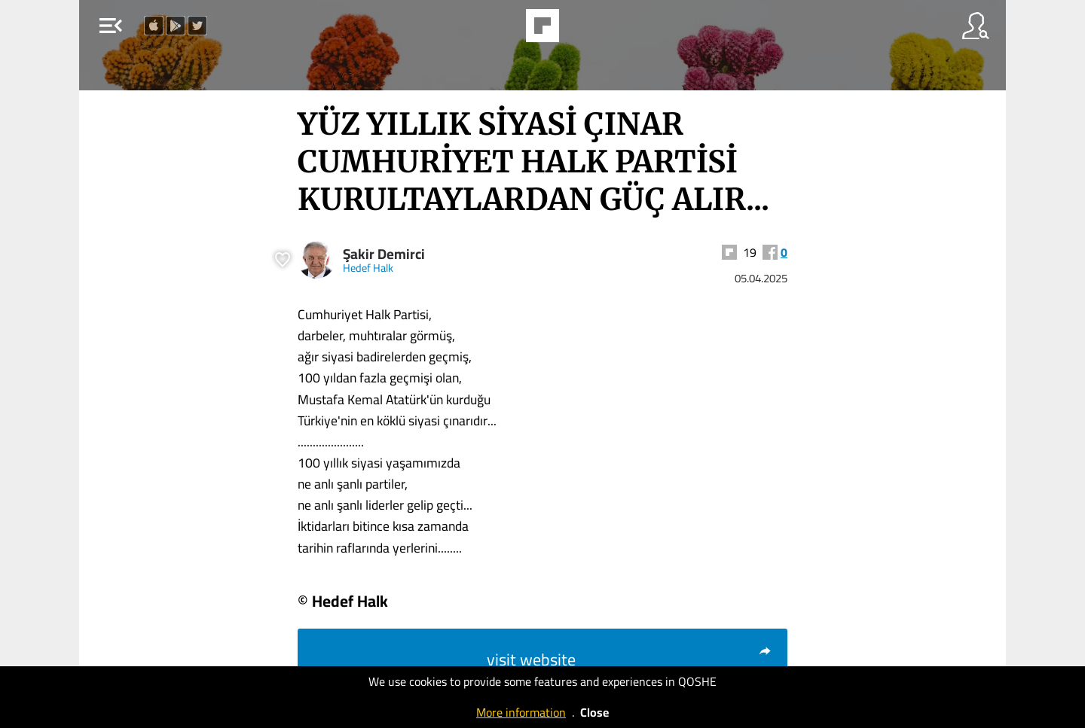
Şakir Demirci (384, 254)
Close (594, 712)
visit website (629, 659)
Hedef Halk (368, 267)
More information (521, 712)
